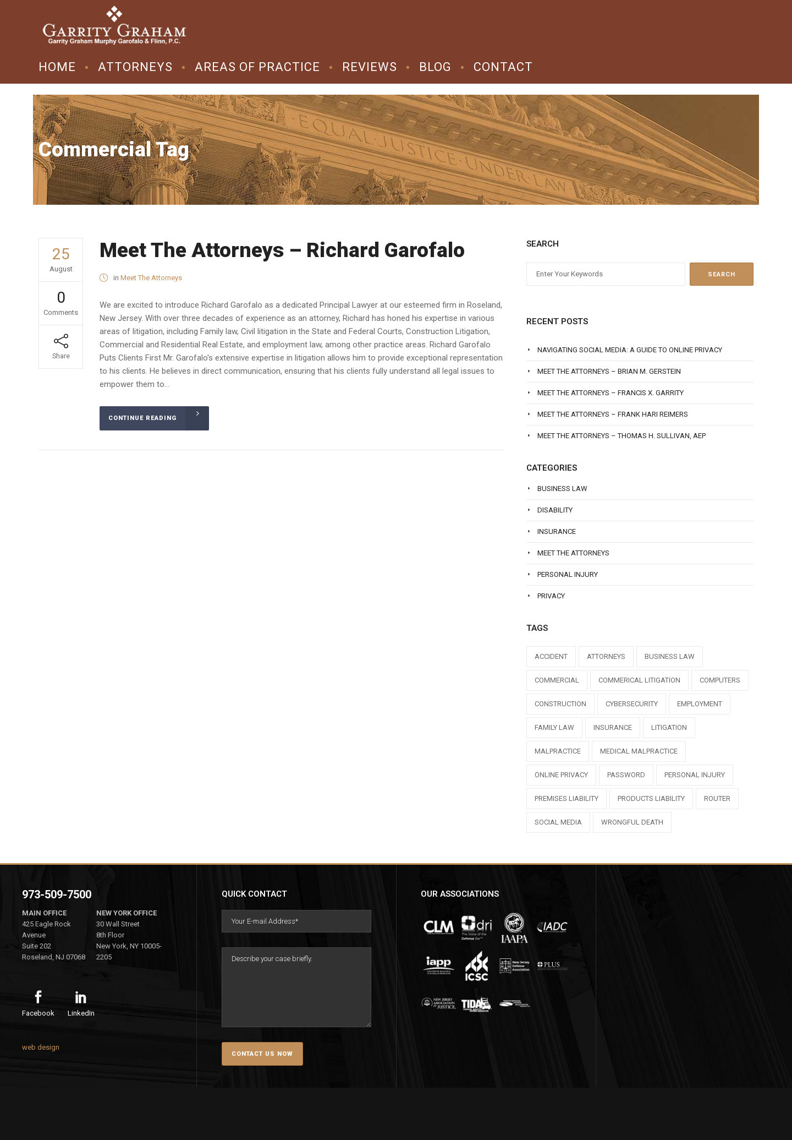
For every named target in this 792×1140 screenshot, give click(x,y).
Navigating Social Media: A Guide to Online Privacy (629, 350)
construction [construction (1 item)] (560, 704)
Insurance (556, 531)
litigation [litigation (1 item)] (669, 727)
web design (40, 1047)
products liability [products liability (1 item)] (651, 798)
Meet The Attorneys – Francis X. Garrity (610, 393)
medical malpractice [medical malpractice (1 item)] (639, 751)
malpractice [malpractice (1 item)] (558, 751)
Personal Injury (567, 574)
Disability (555, 510)
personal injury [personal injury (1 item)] (694, 775)
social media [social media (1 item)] (558, 822)
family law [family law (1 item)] (554, 727)
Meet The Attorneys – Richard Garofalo (282, 250)
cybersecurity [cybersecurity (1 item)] (632, 704)
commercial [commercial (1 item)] (557, 680)
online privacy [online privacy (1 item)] (561, 775)
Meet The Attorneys (151, 278)
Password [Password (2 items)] (626, 775)
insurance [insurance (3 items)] (612, 727)
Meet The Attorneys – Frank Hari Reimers (612, 414)
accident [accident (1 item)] (551, 656)
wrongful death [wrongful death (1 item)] (632, 822)
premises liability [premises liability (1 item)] (566, 798)
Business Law (562, 488)
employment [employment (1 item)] (699, 704)
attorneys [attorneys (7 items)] (606, 656)
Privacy (551, 596)
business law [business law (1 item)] (670, 656)
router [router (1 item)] (717, 798)
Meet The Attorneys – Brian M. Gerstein (609, 371)
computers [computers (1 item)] (720, 680)
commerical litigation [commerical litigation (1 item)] (639, 680)
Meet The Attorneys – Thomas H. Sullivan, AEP (621, 436)
